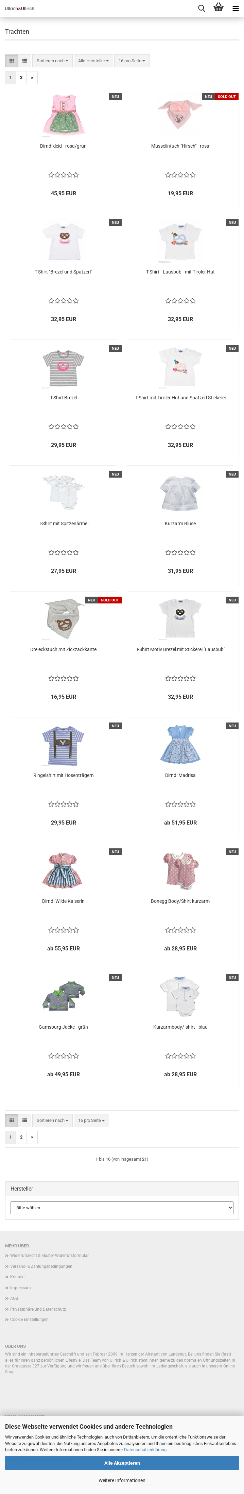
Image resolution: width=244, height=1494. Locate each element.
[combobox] (52, 61)
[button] (11, 61)
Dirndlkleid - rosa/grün (63, 146)
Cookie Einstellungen (29, 1319)
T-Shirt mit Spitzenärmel (63, 523)
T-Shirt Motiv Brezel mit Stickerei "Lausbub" (180, 649)
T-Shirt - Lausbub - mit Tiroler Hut (180, 272)
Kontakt (17, 1277)
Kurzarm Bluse (180, 523)
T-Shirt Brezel (63, 397)
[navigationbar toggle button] (235, 8)
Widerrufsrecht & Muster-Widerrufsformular (49, 1255)
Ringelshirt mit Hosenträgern (63, 775)
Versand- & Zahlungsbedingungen (41, 1266)
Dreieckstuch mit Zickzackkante (63, 649)
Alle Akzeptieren (122, 1463)
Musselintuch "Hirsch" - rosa (180, 146)
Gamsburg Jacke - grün (63, 1027)
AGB (14, 1298)
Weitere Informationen (122, 1480)
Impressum (20, 1287)
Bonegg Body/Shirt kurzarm (180, 901)
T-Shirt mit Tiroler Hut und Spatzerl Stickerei (180, 397)
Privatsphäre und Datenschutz (38, 1309)
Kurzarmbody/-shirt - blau (180, 1027)
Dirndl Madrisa (180, 775)
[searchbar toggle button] (201, 8)
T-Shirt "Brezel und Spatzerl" (63, 272)
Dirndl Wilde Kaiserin (63, 901)
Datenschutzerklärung (145, 1449)
